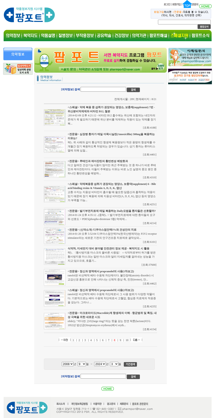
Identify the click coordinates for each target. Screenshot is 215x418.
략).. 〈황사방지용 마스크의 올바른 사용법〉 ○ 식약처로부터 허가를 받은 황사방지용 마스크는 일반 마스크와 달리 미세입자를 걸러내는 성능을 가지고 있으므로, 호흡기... (112, 256)
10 (127, 340)
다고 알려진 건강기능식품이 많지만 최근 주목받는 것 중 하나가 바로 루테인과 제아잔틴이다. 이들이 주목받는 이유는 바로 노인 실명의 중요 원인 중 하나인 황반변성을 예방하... (112, 169)
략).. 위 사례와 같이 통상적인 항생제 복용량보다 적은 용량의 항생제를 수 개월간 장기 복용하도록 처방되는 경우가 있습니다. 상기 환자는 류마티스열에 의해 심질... (111, 146)
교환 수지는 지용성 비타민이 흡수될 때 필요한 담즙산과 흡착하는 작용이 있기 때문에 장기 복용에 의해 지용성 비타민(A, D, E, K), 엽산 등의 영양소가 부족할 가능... (112, 196)
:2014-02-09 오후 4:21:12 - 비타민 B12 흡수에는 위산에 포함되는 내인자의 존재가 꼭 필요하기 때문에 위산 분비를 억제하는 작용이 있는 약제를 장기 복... (112, 119)
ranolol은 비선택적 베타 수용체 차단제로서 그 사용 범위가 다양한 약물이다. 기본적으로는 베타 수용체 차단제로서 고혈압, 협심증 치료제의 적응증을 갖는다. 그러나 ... (112, 298)
